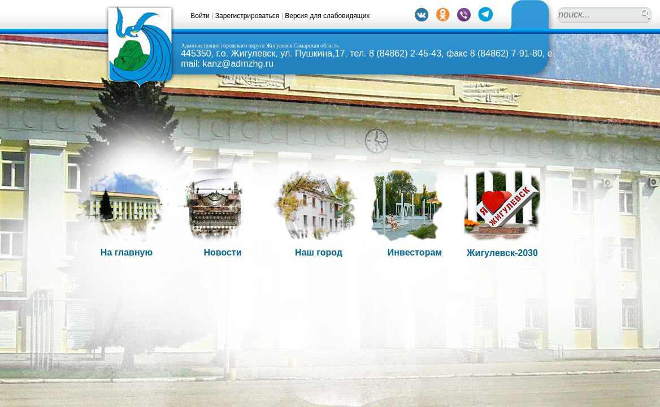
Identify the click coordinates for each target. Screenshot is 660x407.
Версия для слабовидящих (327, 16)
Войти (200, 16)
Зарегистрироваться (247, 16)
